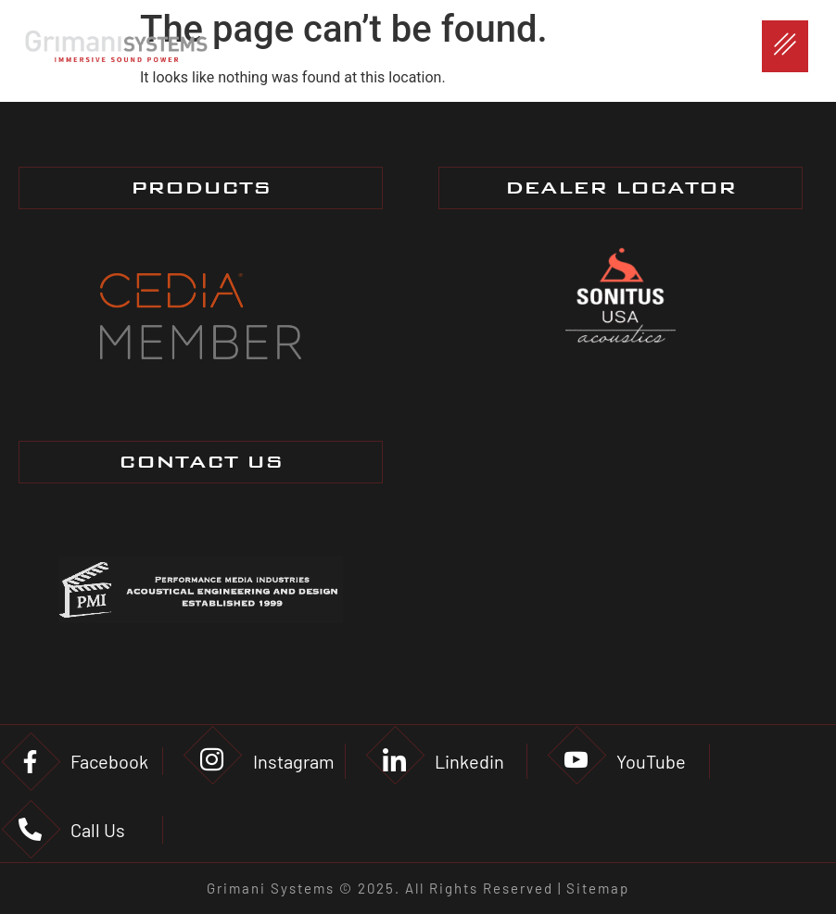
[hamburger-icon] (785, 46)
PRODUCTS (201, 187)
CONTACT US (201, 461)
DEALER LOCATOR (620, 187)
